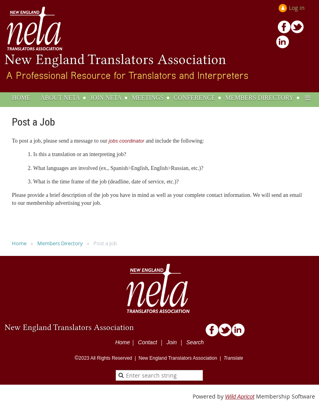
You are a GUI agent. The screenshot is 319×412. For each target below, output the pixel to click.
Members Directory (60, 243)
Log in (297, 7)
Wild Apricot (239, 396)
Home (19, 243)
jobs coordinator (126, 141)
